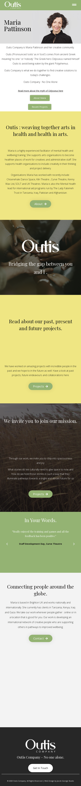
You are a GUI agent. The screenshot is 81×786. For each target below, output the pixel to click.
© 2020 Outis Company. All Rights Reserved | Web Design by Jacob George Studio (40, 781)
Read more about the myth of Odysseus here (40, 90)
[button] (7, 544)
